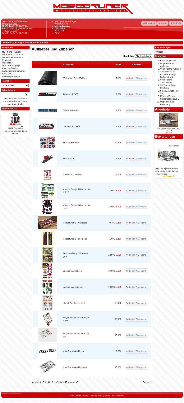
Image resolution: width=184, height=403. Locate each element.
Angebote (162, 109)
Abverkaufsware (9, 68)
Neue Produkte (9, 108)
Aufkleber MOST (70, 94)
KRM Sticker (69, 158)
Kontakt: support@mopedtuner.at (17, 28)
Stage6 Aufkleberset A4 (74, 303)
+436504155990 (9, 31)
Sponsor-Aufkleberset (73, 287)
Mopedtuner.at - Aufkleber (75, 223)
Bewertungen (165, 136)
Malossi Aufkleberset (72, 174)
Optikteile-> (7, 63)
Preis (119, 64)
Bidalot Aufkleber (71, 110)
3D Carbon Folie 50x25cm (75, 78)
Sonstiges (6, 73)
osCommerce (117, 395)
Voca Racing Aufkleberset (75, 367)
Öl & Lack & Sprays (11, 65)
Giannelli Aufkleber (71, 126)
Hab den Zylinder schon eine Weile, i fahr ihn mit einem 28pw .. (166, 171)
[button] (149, 23)
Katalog (19, 42)
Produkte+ (68, 64)
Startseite (7, 42)
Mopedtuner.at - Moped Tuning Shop (93, 395)
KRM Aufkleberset (71, 142)
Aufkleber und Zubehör (36, 42)
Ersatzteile (7, 60)
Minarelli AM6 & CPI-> (12, 57)
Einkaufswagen (162, 47)
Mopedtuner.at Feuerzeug (75, 239)
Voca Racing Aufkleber (73, 351)
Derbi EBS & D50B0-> (12, 54)
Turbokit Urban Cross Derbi (168, 129)
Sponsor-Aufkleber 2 (72, 271)
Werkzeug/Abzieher (11, 76)
